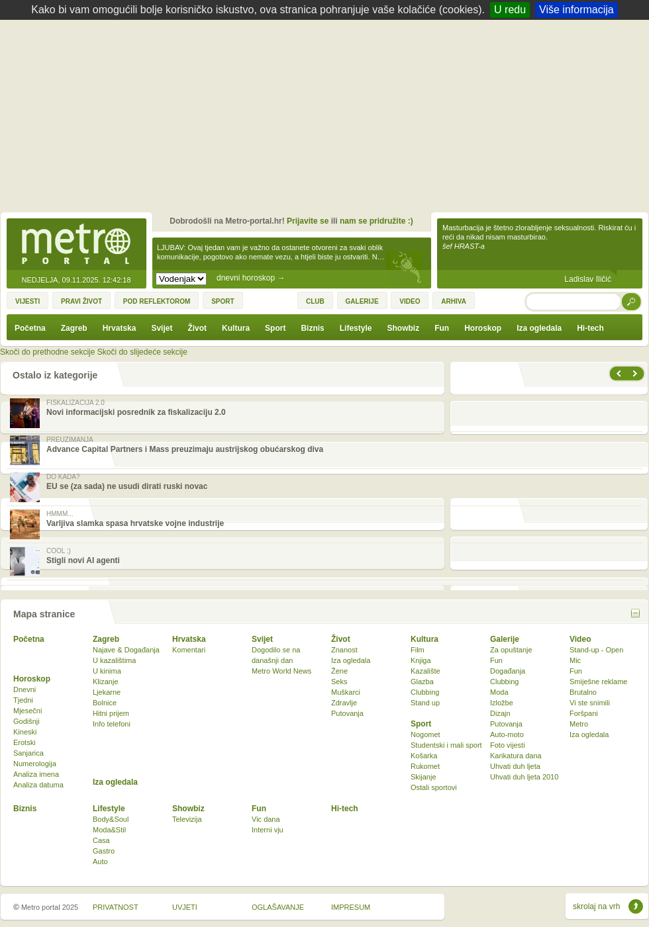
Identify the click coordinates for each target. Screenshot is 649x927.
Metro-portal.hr (76, 244)
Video (580, 639)
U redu (510, 9)
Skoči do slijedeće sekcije (142, 352)
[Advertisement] (328, 119)
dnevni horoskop (251, 278)
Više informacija (576, 9)
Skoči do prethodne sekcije (47, 352)
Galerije (504, 639)
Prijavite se (307, 221)
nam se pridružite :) (376, 221)
